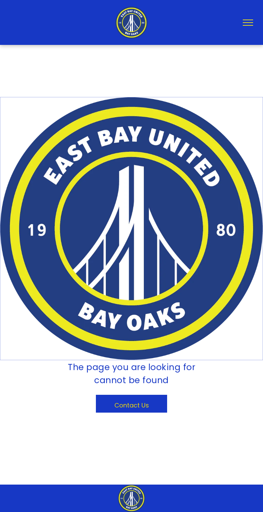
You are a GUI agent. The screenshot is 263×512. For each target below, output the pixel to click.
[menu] (248, 23)
